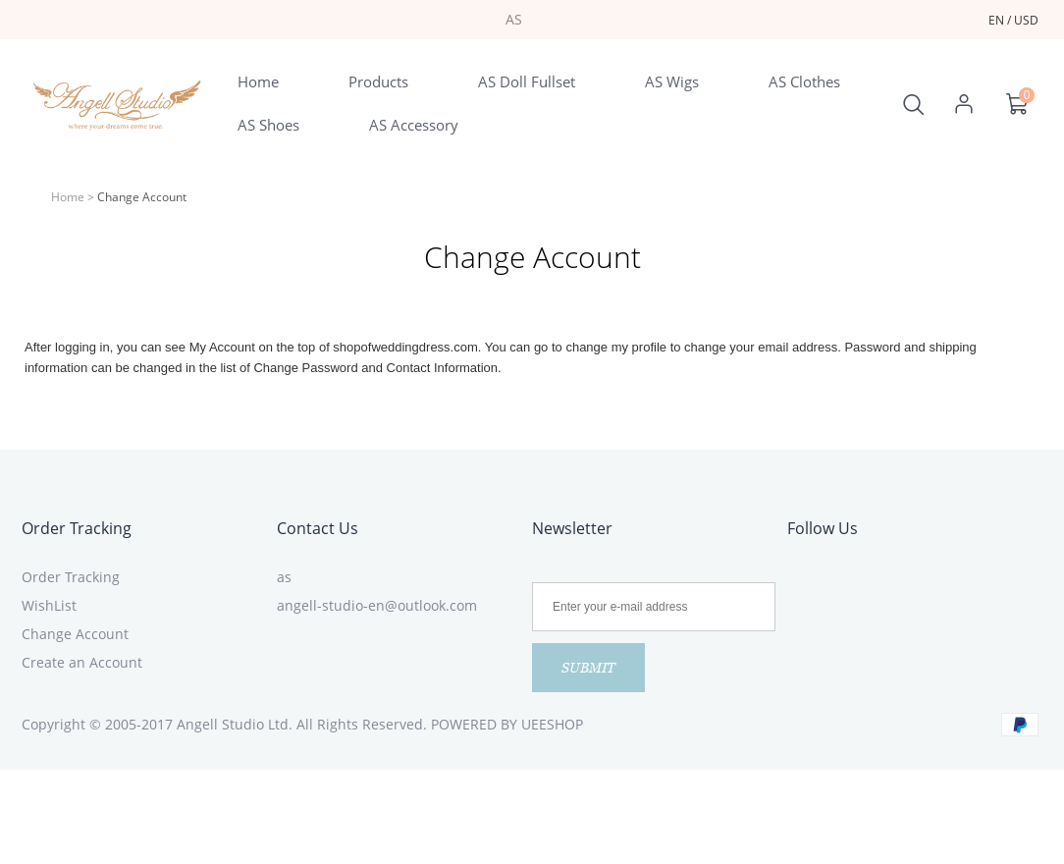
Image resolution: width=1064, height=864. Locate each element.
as (284, 576)
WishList (49, 605)
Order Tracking (77, 528)
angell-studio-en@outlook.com (377, 605)
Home (67, 197)
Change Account (75, 633)
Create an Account (82, 662)
